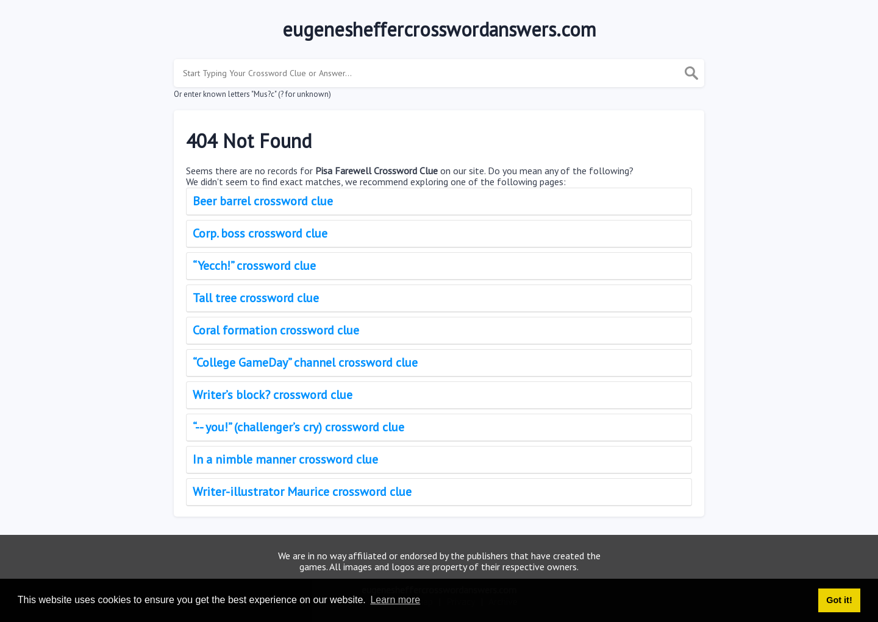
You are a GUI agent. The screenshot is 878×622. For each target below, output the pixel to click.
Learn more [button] (395, 600)
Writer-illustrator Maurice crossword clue (302, 492)
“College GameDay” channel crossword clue (305, 362)
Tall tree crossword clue (256, 298)
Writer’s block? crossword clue (272, 395)
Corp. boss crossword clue (260, 233)
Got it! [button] (839, 600)
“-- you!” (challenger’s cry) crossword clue (298, 427)
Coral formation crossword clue (276, 330)
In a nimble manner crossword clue (285, 459)
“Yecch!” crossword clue (254, 266)
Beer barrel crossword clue (263, 201)
